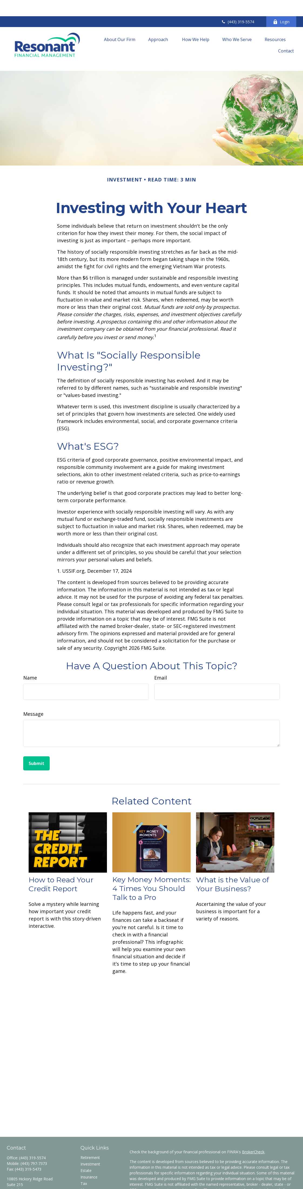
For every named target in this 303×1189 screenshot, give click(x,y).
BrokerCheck (253, 1127)
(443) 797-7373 (34, 1138)
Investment (90, 1139)
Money (86, 1165)
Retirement (90, 1132)
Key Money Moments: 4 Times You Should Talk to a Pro (151, 863)
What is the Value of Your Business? (232, 859)
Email (160, 653)
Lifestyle (87, 1171)
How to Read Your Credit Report (61, 859)
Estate (86, 1145)
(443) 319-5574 (237, 5)
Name (30, 653)
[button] (120, 22)
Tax (83, 1158)
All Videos (88, 1184)
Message (33, 689)
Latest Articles (92, 1178)
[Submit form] (36, 738)
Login (281, 5)
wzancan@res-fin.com (26, 1174)
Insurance (88, 1152)
